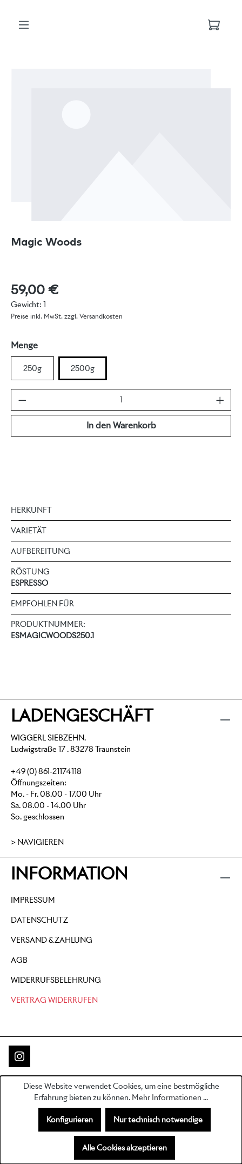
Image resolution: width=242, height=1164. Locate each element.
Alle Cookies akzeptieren (124, 1148)
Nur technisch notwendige (158, 1120)
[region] (121, 145)
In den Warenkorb (121, 425)
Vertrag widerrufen (54, 1000)
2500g (83, 368)
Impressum (33, 900)
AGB (19, 960)
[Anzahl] (121, 399)
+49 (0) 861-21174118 (46, 771)
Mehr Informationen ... (170, 1097)
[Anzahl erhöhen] (220, 399)
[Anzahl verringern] (22, 399)
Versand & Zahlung (51, 940)
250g (32, 368)
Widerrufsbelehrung (56, 980)
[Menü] (24, 25)
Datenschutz (39, 920)
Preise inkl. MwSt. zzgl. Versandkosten (67, 316)
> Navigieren (37, 842)
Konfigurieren (69, 1120)
